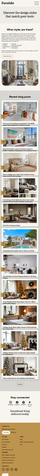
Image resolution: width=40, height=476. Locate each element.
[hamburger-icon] (36, 3)
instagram (10, 404)
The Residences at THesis (8, 457)
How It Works (5, 439)
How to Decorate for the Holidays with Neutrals (19, 378)
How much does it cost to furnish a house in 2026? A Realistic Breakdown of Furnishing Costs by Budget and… (19, 150)
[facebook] (17, 402)
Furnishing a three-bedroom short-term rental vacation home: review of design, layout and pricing (18, 201)
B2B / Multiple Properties (8, 455)
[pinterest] (23, 402)
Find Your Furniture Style (11, 225)
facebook (17, 404)
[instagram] (10, 402)
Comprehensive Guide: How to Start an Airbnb (18, 251)
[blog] (29, 402)
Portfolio (4, 447)
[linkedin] (7, 469)
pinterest (23, 404)
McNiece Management (7, 462)
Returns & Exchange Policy (27, 442)
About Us (4, 444)
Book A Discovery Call (7, 449)
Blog (21, 439)
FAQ (21, 444)
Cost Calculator (6, 442)
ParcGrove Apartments (8, 460)
